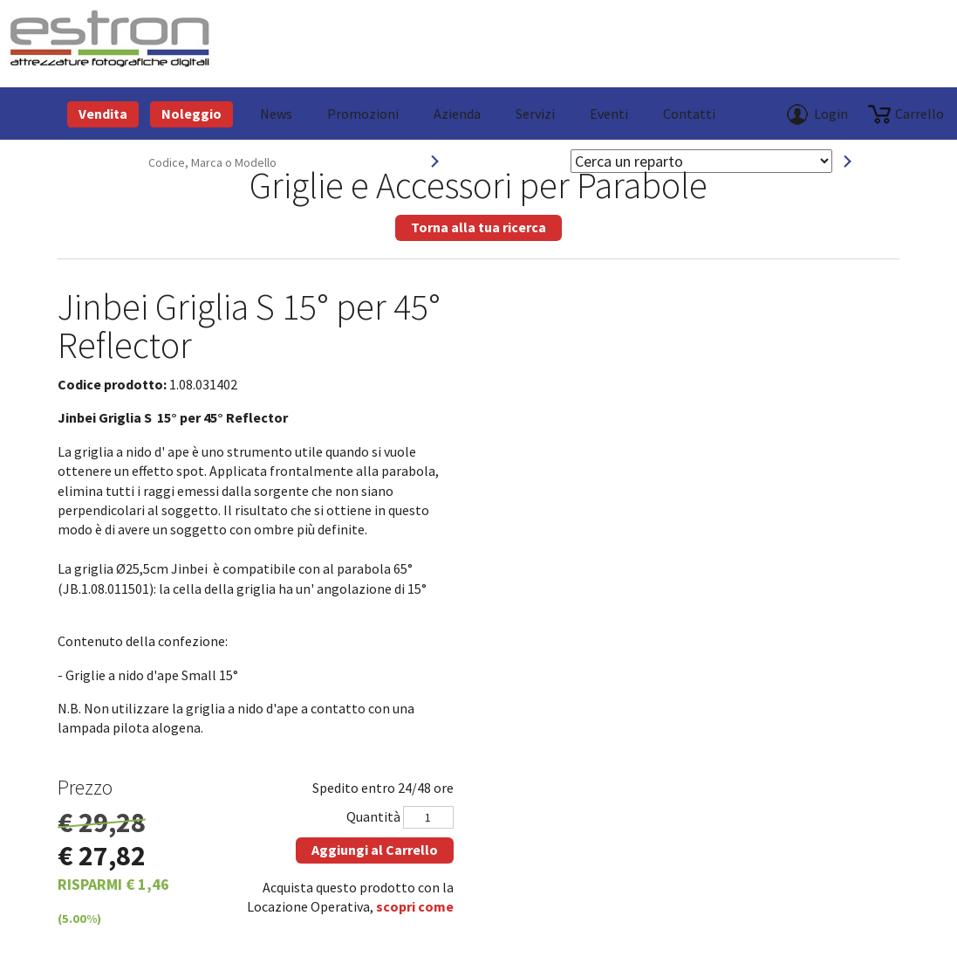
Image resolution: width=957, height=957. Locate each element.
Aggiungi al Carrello (374, 849)
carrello (919, 113)
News (276, 113)
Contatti (689, 113)
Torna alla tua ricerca (478, 227)
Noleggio (191, 113)
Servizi (535, 113)
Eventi (609, 113)
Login (831, 113)
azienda (457, 113)
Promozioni (363, 113)
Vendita (103, 113)
